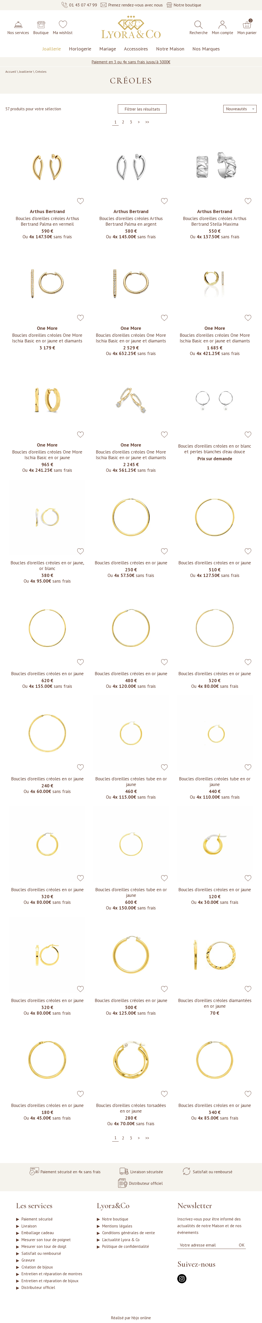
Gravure (28, 1266)
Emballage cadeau (38, 1234)
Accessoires (136, 49)
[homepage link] (131, 27)
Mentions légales (117, 1226)
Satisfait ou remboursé (41, 1258)
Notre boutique (115, 1218)
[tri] (240, 109)
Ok (242, 1243)
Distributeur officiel (38, 1298)
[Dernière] (147, 122)
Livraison (29, 1226)
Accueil (10, 72)
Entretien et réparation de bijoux (50, 1290)
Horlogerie (80, 49)
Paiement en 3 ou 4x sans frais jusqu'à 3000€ (131, 61)
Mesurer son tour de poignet (46, 1242)
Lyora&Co (113, 1204)
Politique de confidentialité (125, 1250)
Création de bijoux (37, 1274)
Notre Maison (170, 49)
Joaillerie (52, 49)
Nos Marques (206, 49)
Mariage (107, 49)
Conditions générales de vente (128, 1234)
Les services (34, 1204)
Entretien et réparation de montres (52, 1282)
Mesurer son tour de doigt (44, 1250)
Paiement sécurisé (37, 1218)
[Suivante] (138, 122)
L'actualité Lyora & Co (121, 1242)
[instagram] (181, 1281)
